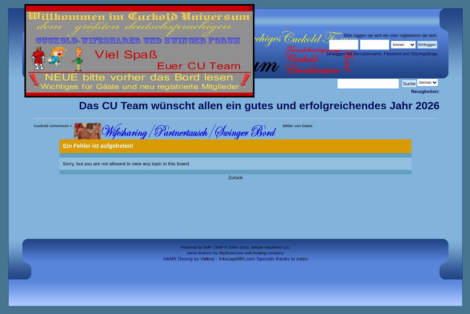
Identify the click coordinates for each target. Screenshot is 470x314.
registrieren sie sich (418, 35)
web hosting (255, 253)
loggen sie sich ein (371, 35)
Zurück (235, 177)
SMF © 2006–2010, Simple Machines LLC (252, 247)
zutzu (302, 258)
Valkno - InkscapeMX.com (227, 258)
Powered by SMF (196, 247)
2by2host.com (231, 253)
